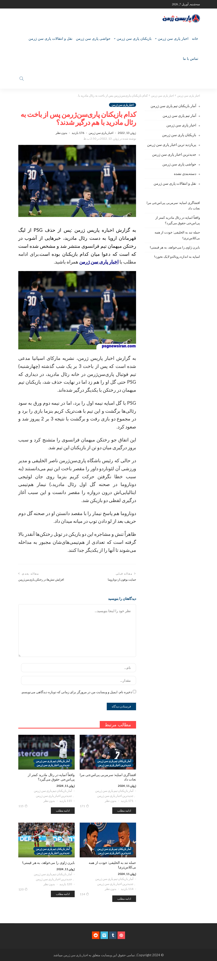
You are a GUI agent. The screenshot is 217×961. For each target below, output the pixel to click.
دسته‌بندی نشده (185, 173)
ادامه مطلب (124, 810)
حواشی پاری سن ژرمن (93, 38)
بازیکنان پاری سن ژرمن (134, 38)
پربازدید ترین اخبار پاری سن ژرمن (171, 144)
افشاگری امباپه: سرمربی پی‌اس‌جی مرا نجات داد (173, 205)
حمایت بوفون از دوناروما (122, 579)
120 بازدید (65, 884)
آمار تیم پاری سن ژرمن (179, 115)
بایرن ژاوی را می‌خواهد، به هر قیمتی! (175, 247)
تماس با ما (190, 58)
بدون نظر (61, 132)
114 (84, 893)
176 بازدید (78, 132)
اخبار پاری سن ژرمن (173, 38)
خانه (195, 38)
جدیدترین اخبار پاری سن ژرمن (115, 795)
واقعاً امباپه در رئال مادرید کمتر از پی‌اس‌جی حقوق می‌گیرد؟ (177, 220)
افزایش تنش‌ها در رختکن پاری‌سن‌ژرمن (41, 579)
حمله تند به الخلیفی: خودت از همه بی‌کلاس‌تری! (177, 235)
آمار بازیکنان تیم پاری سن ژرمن (114, 790)
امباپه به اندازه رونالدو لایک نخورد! (177, 256)
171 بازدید (127, 800)
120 (23, 889)
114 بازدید (127, 888)
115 (23, 805)
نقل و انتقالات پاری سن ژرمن (50, 38)
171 (84, 805)
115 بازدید (65, 800)
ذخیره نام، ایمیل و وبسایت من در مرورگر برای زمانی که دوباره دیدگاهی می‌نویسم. (76, 692)
